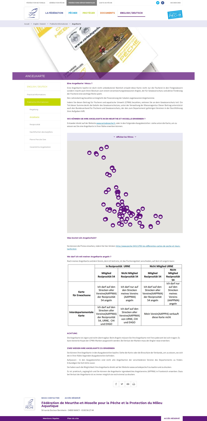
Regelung (34, 109)
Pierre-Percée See (38, 139)
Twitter (122, 384)
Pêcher (73, 13)
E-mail (128, 384)
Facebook (116, 384)
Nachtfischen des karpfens (41, 132)
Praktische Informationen (38, 102)
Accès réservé (72, 398)
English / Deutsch (131, 13)
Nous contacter (50, 398)
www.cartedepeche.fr (105, 123)
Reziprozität (35, 124)
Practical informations (36, 94)
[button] (127, 207)
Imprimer (134, 384)
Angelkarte (34, 117)
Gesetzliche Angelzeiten (40, 147)
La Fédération (54, 13)
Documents (107, 13)
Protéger (89, 13)
